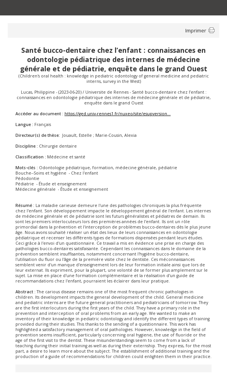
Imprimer (195, 30)
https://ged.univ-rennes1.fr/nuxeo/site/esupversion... (117, 113)
